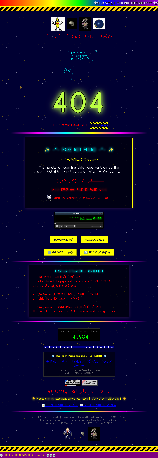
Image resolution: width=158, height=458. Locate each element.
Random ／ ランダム (85, 361)
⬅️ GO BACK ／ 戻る (60, 252)
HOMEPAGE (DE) (63, 239)
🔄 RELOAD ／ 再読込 (97, 252)
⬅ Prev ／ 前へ (57, 361)
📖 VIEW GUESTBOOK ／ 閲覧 (98, 405)
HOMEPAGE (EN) (94, 239)
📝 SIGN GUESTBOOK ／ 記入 (60, 405)
